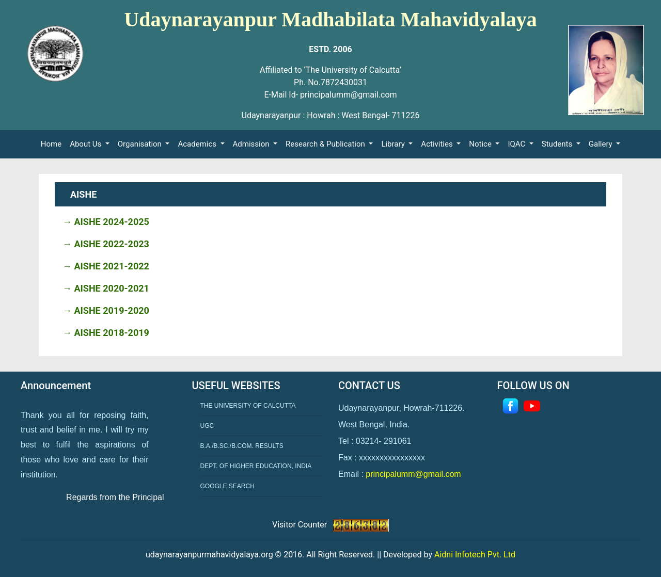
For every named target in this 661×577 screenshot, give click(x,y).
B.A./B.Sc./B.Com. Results (242, 446)
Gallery (602, 144)
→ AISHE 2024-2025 (105, 221)
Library (393, 144)
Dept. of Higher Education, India (256, 466)
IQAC (517, 144)
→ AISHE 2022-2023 (105, 243)
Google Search (227, 486)
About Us (86, 144)
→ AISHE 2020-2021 (105, 288)
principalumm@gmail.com (413, 474)
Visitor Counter (300, 525)
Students (558, 144)
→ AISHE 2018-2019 (105, 332)
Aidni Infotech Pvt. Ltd (474, 554)
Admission (252, 144)
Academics (198, 144)
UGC (207, 425)
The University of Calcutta (248, 405)
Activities (437, 144)
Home (53, 143)
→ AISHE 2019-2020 (105, 310)
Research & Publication (326, 144)
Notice (481, 144)
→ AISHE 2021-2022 (105, 266)
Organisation (141, 144)
